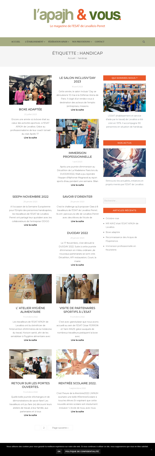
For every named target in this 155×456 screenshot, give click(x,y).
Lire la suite (30, 137)
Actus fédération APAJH (77, 377)
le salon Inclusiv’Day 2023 (77, 79)
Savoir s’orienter (77, 196)
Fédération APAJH (57, 42)
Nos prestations (81, 42)
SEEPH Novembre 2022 (31, 196)
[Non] (151, 449)
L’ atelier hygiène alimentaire (30, 309)
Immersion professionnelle (77, 154)
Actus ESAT (30, 103)
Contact (99, 42)
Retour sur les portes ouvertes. (30, 385)
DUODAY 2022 (77, 233)
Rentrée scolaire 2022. (77, 383)
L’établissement (34, 42)
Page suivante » (60, 428)
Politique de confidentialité (82, 451)
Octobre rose (112, 218)
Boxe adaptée (30, 109)
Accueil (15, 42)
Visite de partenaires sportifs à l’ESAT (77, 309)
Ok (59, 451)
